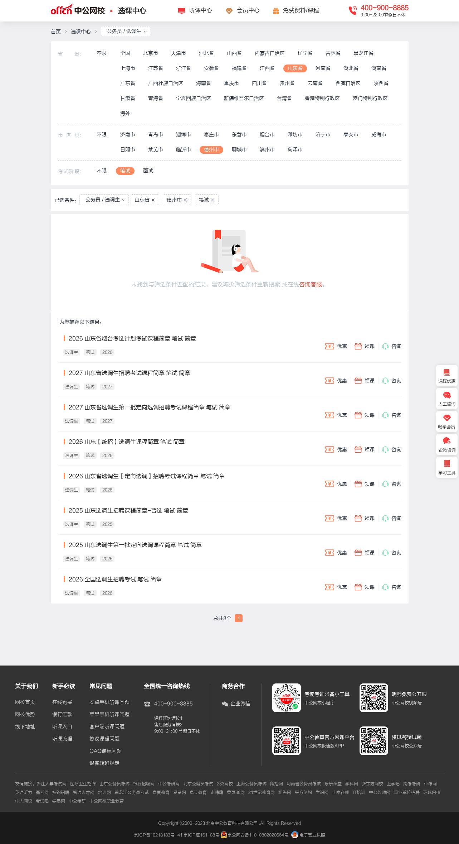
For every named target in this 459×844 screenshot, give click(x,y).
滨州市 (267, 150)
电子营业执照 (308, 835)
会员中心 (248, 10)
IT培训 (359, 792)
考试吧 (42, 801)
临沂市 (183, 150)
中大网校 (23, 801)
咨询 (391, 346)
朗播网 (276, 783)
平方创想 (303, 792)
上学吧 (393, 783)
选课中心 (132, 11)
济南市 (127, 135)
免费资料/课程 (301, 10)
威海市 (378, 135)
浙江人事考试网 (51, 783)
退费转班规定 (104, 763)
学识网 (322, 792)
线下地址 (25, 726)
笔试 (125, 171)
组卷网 (284, 792)
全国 (125, 53)
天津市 (178, 53)
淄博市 (183, 135)
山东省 (295, 68)
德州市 (211, 150)
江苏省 (155, 68)
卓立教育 (198, 792)
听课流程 (62, 739)
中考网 (430, 783)
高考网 (42, 792)
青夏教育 (161, 792)
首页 (56, 32)
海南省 (203, 83)
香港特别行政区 (322, 98)
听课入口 (62, 726)
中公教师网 (379, 792)
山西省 (234, 53)
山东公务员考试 (114, 783)
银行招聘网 (144, 783)
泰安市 (350, 135)
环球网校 (431, 792)
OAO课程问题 (105, 751)
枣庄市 (211, 135)
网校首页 (25, 702)
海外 (125, 113)
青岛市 (155, 135)
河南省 (323, 68)
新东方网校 (372, 783)
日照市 (127, 150)
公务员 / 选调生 (127, 31)
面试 (148, 171)
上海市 (127, 68)
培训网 (104, 792)
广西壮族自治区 (165, 83)
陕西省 (381, 83)
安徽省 (211, 68)
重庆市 (231, 83)
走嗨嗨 (216, 792)
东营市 (239, 135)
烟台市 (267, 135)
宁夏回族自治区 (193, 98)
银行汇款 (62, 714)
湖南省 (378, 68)
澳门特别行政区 (370, 98)
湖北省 (350, 68)
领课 (365, 346)
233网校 (225, 783)
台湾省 (284, 98)
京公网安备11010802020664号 (258, 835)
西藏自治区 (348, 83)
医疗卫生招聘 (83, 783)
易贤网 (179, 792)
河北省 (206, 53)
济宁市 (323, 135)
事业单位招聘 (407, 792)
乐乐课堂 (333, 783)
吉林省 (333, 53)
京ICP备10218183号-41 (158, 835)
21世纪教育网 (261, 792)
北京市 (150, 53)
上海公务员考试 (251, 783)
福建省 (239, 68)
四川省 (259, 83)
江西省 (267, 68)
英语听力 (23, 792)
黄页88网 (236, 792)
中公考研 (77, 801)
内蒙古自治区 (270, 53)
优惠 (336, 346)
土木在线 (340, 792)
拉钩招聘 (60, 792)
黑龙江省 (363, 53)
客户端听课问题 (106, 726)
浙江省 (183, 68)
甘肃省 (127, 98)
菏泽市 (295, 150)
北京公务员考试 (198, 783)
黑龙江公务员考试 (131, 792)
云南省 (315, 83)
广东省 (127, 83)
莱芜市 (155, 150)
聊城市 (239, 150)
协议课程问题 (104, 739)
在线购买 (62, 702)
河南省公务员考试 (304, 783)
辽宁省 (305, 53)
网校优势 (25, 714)
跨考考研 (411, 783)
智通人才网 (83, 792)
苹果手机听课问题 (109, 714)
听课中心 (200, 10)
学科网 (351, 783)
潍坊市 (295, 135)
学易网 (58, 801)
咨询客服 (310, 284)
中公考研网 (169, 783)
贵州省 (287, 83)
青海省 (155, 98)
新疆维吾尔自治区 (244, 98)
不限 (102, 53)
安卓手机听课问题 (109, 702)
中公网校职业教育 (106, 801)
